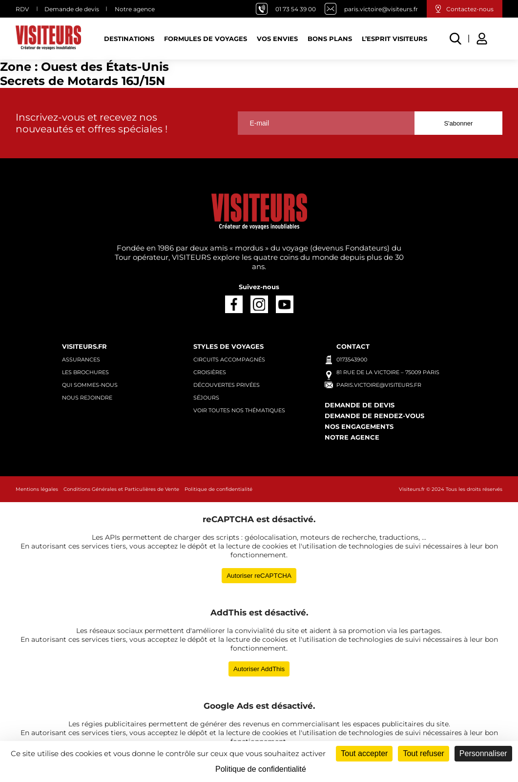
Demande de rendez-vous (374, 416)
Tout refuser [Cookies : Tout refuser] (423, 753)
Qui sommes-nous (90, 384)
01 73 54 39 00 (295, 9)
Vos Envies (277, 38)
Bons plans (330, 38)
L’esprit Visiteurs (394, 38)
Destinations (129, 38)
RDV (22, 9)
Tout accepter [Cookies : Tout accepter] (364, 753)
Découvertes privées (226, 384)
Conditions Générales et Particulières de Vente (121, 489)
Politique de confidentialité (218, 489)
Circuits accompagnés (229, 359)
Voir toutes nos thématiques (239, 410)
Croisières (209, 372)
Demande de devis (71, 9)
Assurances (81, 359)
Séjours (206, 397)
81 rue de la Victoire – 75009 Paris (387, 372)
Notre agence (135, 9)
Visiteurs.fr (84, 346)
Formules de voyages (205, 38)
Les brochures (85, 372)
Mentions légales (37, 489)
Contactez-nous (470, 9)
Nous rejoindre (87, 397)
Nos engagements (359, 426)
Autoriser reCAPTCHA (259, 575)
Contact (353, 346)
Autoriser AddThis (259, 669)
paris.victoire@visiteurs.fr (381, 9)
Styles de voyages (228, 346)
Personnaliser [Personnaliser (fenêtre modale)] (483, 753)
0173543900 (351, 359)
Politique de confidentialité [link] (260, 769)
